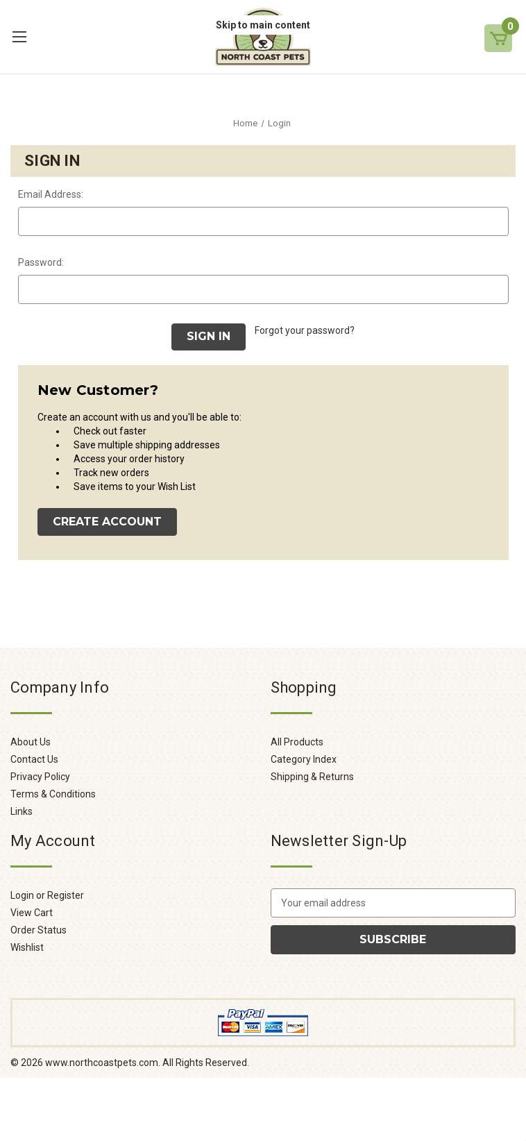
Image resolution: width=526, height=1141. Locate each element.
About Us (30, 741)
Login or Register (47, 895)
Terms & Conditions (53, 794)
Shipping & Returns (312, 776)
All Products (297, 741)
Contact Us (34, 759)
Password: (41, 262)
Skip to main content (263, 25)
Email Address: (50, 194)
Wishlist (27, 947)
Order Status (38, 930)
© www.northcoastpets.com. (85, 1062)
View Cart (31, 912)
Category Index (304, 759)
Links (21, 811)
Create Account (107, 521)
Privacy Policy (40, 776)
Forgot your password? (305, 330)
